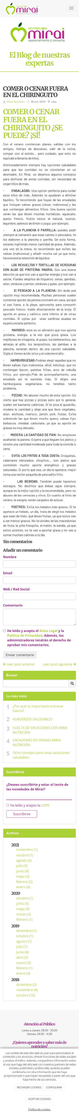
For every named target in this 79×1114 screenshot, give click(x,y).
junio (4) (22, 871)
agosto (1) (24, 941)
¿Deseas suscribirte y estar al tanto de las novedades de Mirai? (37, 786)
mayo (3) (22, 876)
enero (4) (23, 887)
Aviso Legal (48, 631)
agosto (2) (24, 860)
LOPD (45, 805)
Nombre (9, 557)
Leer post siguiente (59, 664)
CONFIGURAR (54, 1087)
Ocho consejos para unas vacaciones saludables (41, 755)
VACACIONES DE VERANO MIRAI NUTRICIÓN (37, 742)
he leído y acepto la (28, 805)
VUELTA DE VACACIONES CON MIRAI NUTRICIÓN (40, 730)
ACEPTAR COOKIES (39, 1099)
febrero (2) (24, 881)
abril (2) (22, 957)
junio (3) (22, 903)
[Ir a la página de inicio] (22, 8)
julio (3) (21, 866)
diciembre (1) (26, 930)
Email (7, 573)
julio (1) (21, 946)
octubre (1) (24, 855)
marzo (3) (23, 962)
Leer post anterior (19, 664)
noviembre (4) (27, 990)
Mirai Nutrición (16, 101)
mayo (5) (22, 909)
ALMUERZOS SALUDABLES (32, 719)
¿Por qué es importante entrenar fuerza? (38, 708)
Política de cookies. (39, 1109)
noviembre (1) (27, 849)
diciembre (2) (26, 984)
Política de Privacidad (24, 635)
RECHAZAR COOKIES (29, 1087)
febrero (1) (24, 919)
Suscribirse (21, 814)
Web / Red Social (16, 589)
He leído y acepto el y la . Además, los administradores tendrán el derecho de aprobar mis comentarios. (39, 638)
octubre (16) (25, 995)
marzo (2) (23, 914)
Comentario (13, 605)
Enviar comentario (20, 655)
